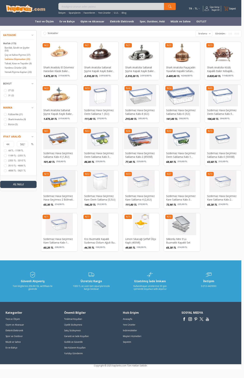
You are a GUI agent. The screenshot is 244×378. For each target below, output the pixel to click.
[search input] (117, 6)
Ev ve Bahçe (67, 21)
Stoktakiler (50, 33)
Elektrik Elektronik (122, 21)
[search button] (170, 6)
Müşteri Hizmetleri (132, 336)
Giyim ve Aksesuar (92, 21)
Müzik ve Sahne (181, 21)
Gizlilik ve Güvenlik (73, 341)
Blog (124, 12)
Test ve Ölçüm (44, 21)
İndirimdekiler (130, 330)
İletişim (62, 12)
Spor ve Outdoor (14, 336)
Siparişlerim (75, 12)
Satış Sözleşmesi (72, 330)
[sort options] (203, 33)
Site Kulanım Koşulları (75, 347)
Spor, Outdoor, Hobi (152, 21)
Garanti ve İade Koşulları (76, 336)
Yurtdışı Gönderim (73, 353)
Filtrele (18, 184)
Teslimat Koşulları (73, 319)
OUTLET (201, 21)
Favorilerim (89, 12)
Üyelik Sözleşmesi (73, 324)
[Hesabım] (212, 8)
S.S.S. (116, 12)
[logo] (26, 8)
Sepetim (127, 341)
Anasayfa (127, 319)
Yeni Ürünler (104, 12)
